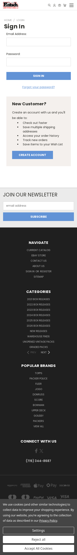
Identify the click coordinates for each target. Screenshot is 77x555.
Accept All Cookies (39, 548)
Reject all (38, 539)
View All (38, 426)
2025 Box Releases (38, 320)
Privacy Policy (48, 520)
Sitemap (39, 276)
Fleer (38, 384)
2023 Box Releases (38, 310)
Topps (38, 373)
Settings (38, 530)
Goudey (39, 415)
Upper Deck (39, 410)
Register (46, 271)
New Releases (38, 331)
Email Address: (16, 34)
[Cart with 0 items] (65, 5)
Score (38, 399)
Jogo (38, 389)
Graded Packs (38, 347)
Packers (38, 421)
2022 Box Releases (38, 304)
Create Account (32, 155)
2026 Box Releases (38, 325)
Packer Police (38, 378)
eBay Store (38, 255)
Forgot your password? (38, 87)
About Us (38, 266)
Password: (13, 54)
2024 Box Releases (38, 315)
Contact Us (39, 260)
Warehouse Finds (38, 336)
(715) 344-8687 (38, 461)
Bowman (38, 405)
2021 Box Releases (38, 299)
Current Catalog (38, 250)
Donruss (38, 394)
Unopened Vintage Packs (38, 341)
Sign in (30, 271)
